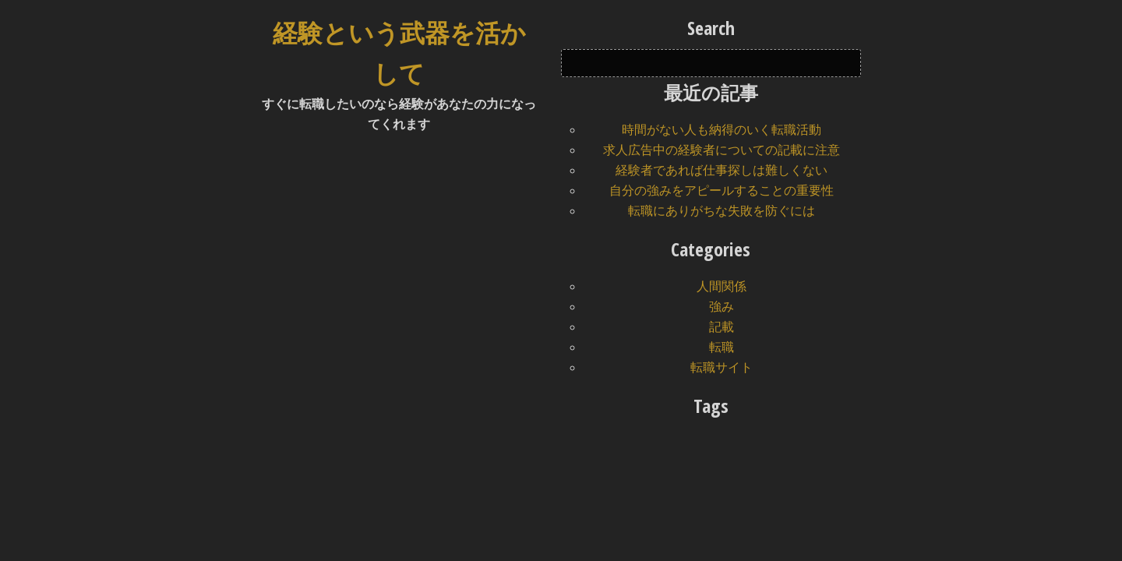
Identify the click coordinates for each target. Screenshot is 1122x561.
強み (721, 306)
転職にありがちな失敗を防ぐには (721, 210)
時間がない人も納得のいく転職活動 (721, 129)
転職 (721, 347)
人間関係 (721, 286)
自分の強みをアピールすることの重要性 (721, 190)
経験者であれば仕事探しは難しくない (721, 170)
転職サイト (721, 367)
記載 (721, 326)
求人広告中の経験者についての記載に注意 (721, 150)
